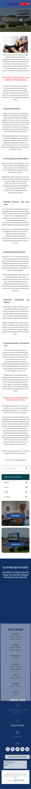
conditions (7, 496)
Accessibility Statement (16, 776)
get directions (21, 714)
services (6, 487)
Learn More (15, 515)
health (6, 492)
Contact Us (15, 544)
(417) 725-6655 (21, 725)
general (6, 482)
